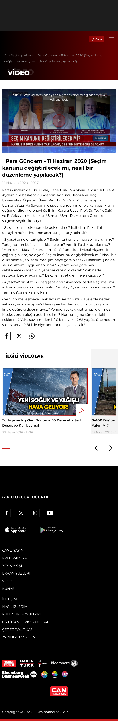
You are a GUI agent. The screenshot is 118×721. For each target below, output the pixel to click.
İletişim (9, 599)
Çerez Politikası (18, 630)
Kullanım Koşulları (21, 614)
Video (31, 55)
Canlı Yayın (12, 550)
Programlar (14, 558)
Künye (8, 589)
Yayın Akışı (12, 566)
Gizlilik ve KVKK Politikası (27, 622)
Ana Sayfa (14, 55)
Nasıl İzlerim (14, 607)
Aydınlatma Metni (19, 637)
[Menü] (111, 39)
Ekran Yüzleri (16, 573)
